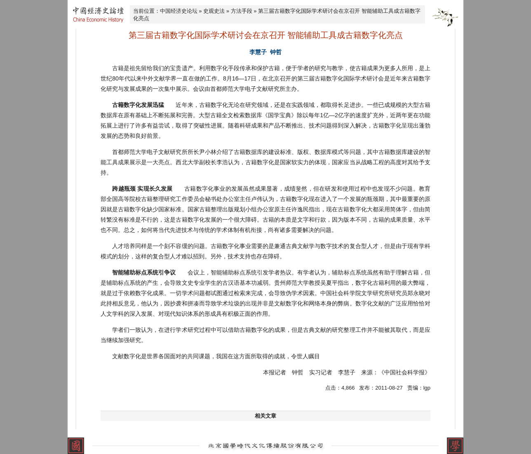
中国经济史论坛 (178, 11)
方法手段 (241, 11)
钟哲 (276, 52)
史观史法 (214, 11)
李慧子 (258, 52)
